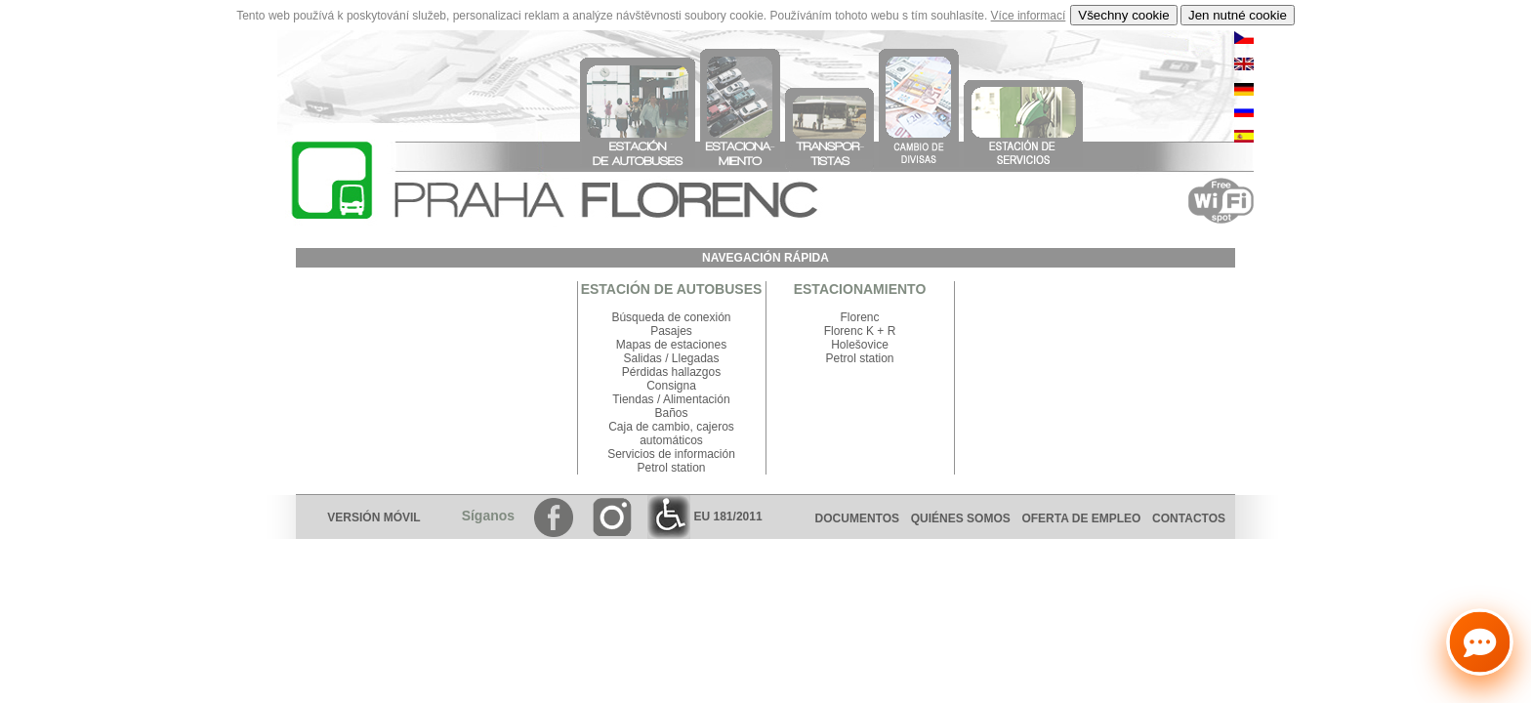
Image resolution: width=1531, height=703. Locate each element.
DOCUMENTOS (857, 518)
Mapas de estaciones (671, 345)
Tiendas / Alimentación (670, 399)
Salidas (642, 358)
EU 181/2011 (704, 516)
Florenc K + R (860, 331)
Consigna (671, 386)
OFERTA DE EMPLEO (1080, 518)
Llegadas (696, 358)
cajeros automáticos (687, 433)
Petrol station (671, 468)
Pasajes (671, 331)
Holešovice (860, 345)
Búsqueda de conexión (670, 317)
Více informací (1028, 15)
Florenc (859, 317)
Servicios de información (671, 454)
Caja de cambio (648, 427)
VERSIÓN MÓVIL (373, 517)
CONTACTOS (1193, 518)
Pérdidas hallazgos (671, 372)
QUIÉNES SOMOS (961, 518)
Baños (670, 413)
